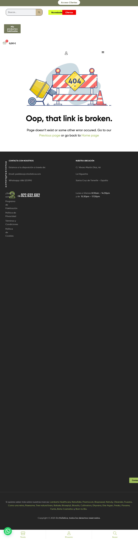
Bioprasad (99, 502)
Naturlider (76, 502)
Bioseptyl (66, 505)
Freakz (117, 505)
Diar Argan (107, 505)
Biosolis (76, 505)
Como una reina (16, 505)
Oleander (118, 502)
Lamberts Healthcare (60, 502)
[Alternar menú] (103, 52)
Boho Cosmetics (65, 509)
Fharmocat (87, 502)
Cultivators (86, 505)
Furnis (53, 509)
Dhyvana (97, 505)
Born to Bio (81, 509)
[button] (8, 531)
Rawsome (30, 505)
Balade (57, 505)
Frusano (128, 502)
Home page (90, 135)
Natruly (109, 502)
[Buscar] (39, 12)
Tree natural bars (44, 505)
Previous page (49, 135)
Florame (126, 505)
